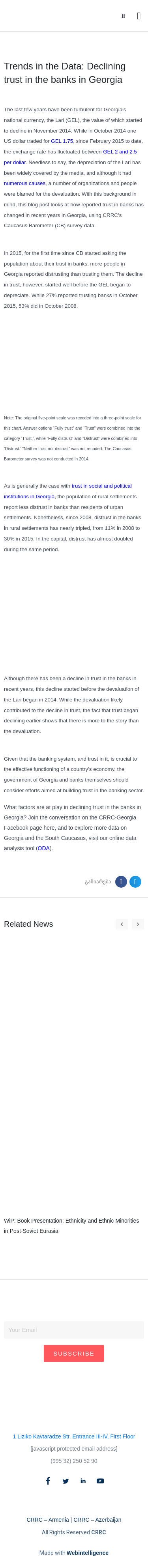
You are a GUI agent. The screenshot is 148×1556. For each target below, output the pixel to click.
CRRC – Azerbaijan (97, 1520)
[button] (123, 15)
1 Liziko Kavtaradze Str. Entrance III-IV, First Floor (74, 1436)
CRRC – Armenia (47, 1520)
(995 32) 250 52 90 (74, 1461)
